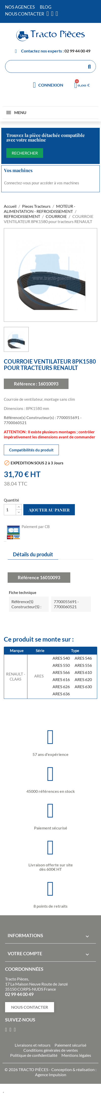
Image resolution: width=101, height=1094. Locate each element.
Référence (28, 577)
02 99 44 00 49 (77, 50)
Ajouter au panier (49, 510)
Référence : (25, 383)
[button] (29, 1007)
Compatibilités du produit (31, 450)
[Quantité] (10, 509)
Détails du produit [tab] (33, 554)
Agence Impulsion (50, 1074)
